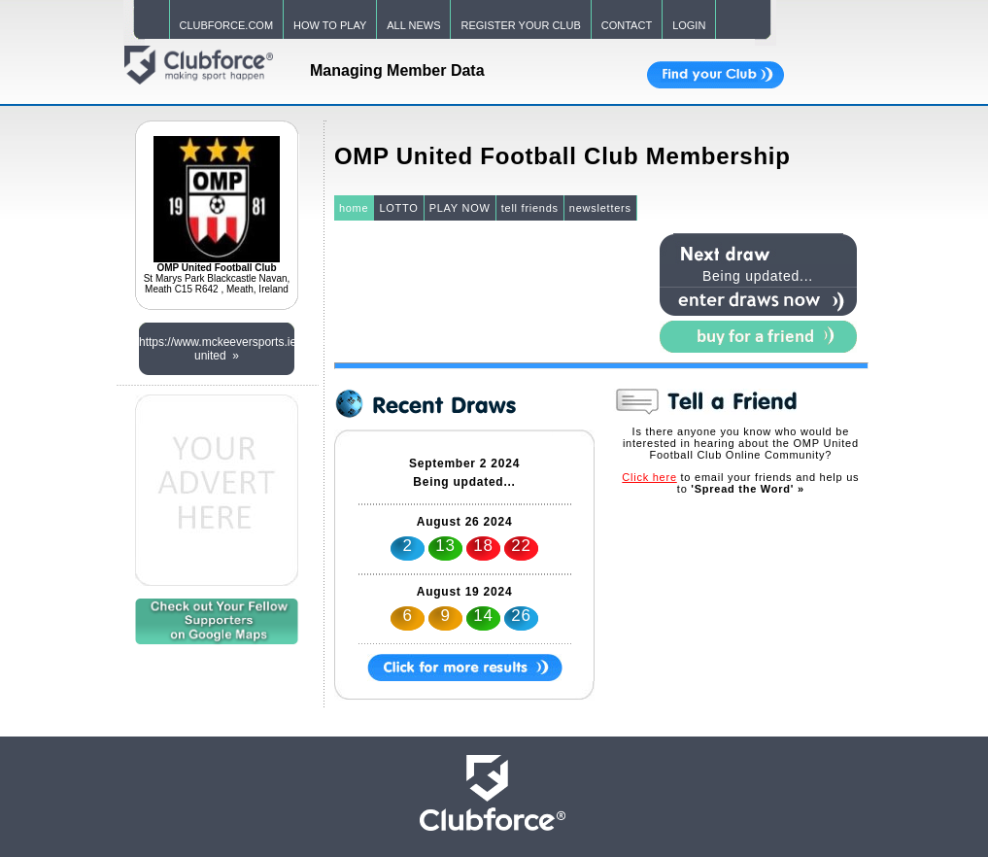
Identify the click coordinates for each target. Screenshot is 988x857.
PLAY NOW (460, 208)
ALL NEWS (413, 25)
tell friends (530, 208)
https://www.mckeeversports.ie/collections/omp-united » (216, 348)
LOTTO (398, 208)
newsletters (600, 208)
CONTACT (626, 25)
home (354, 208)
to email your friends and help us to (740, 483)
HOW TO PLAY (329, 25)
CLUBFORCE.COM (227, 25)
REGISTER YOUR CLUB (520, 25)
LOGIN (688, 25)
